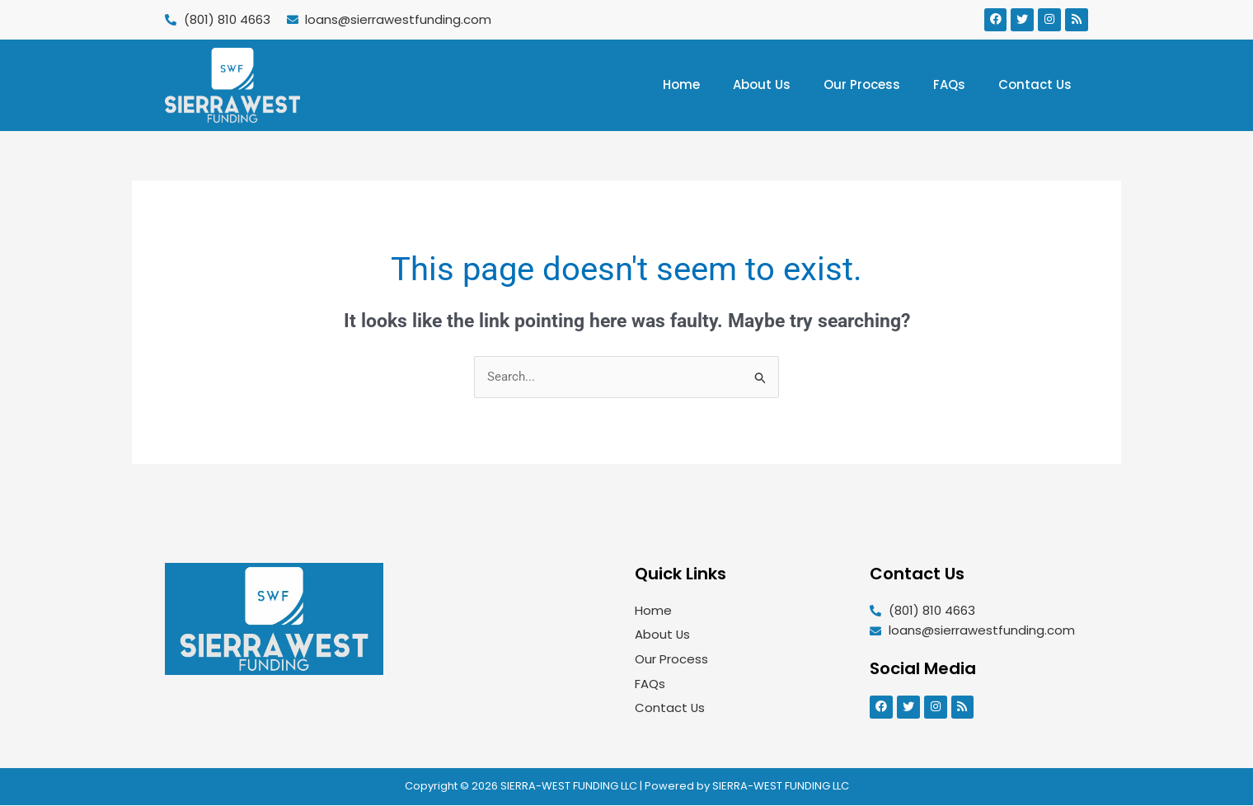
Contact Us (1035, 84)
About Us (762, 84)
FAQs (949, 84)
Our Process (862, 84)
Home (681, 84)
